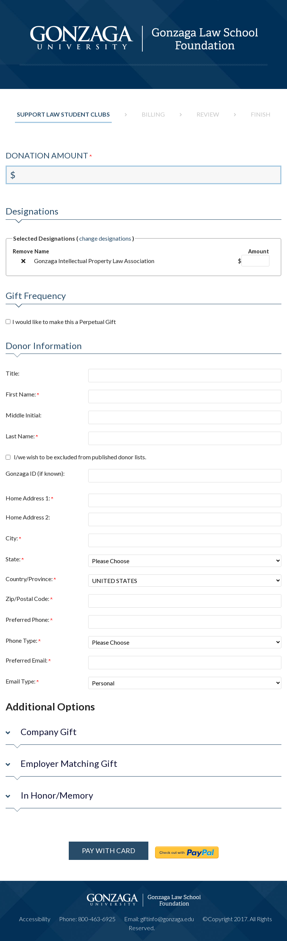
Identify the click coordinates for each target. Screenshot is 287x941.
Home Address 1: (29, 498)
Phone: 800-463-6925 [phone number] (87, 915)
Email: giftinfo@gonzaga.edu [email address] (159, 915)
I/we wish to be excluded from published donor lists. (80, 456)
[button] (143, 733)
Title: (12, 373)
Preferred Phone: (29, 619)
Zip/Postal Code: (29, 598)
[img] (23, 261)
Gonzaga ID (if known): (35, 473)
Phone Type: (23, 640)
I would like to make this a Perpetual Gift (64, 321)
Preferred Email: (28, 660)
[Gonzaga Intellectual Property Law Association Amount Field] (255, 260)
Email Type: (22, 681)
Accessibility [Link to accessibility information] (34, 915)
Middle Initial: (23, 415)
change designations (105, 238)
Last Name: (22, 435)
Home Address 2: (28, 517)
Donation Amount (49, 155)
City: (13, 538)
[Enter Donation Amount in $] (143, 175)
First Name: (22, 394)
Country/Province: (31, 578)
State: (15, 558)
